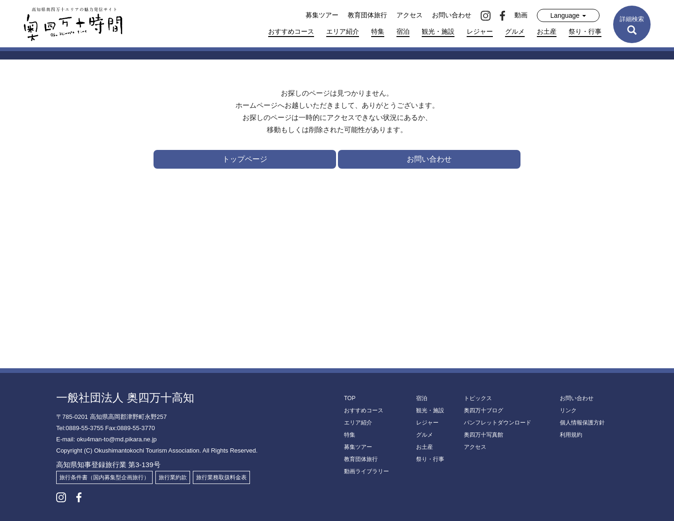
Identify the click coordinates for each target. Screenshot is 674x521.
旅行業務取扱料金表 (221, 477)
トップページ (244, 159)
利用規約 (571, 435)
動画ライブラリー (366, 471)
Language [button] (568, 15)
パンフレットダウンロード (497, 422)
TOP (349, 398)
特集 (377, 31)
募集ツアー (322, 15)
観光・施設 (438, 31)
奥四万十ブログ (483, 410)
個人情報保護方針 (582, 422)
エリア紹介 (342, 31)
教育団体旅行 (367, 15)
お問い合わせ (451, 15)
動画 (520, 15)
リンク (568, 410)
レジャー (480, 31)
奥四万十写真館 (483, 435)
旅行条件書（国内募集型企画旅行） (104, 477)
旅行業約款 (173, 477)
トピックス (478, 398)
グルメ (515, 31)
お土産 (547, 31)
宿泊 (403, 31)
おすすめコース (291, 31)
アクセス (409, 15)
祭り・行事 (585, 31)
